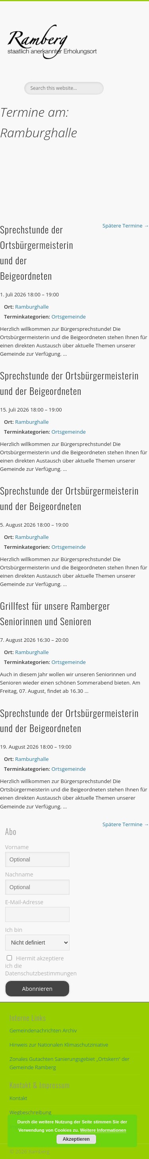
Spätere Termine (126, 225)
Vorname (17, 847)
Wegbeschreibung (30, 1112)
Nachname (19, 874)
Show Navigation (120, 70)
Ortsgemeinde (68, 316)
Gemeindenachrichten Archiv (43, 1030)
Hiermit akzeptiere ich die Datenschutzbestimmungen (37, 965)
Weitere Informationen (103, 1130)
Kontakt (18, 1098)
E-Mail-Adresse (24, 902)
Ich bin (14, 929)
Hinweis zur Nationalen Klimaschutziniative (59, 1044)
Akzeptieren (76, 1139)
